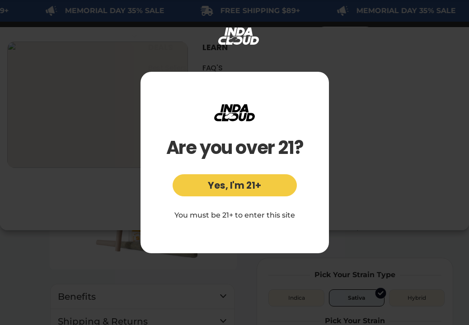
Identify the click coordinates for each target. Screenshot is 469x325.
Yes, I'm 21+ (234, 185)
